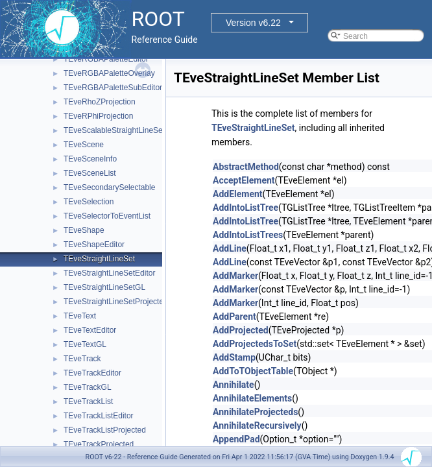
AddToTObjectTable (253, 371)
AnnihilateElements (252, 398)
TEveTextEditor (90, 330)
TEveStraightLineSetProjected (116, 301)
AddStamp (234, 357)
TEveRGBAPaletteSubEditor (113, 87)
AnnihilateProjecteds (255, 412)
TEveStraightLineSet (99, 258)
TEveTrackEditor (92, 372)
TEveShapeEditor (94, 244)
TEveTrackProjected (99, 444)
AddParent (234, 316)
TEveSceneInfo (90, 158)
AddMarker (235, 275)
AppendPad (236, 439)
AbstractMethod (246, 167)
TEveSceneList (90, 173)
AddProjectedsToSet (254, 344)
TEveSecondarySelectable (109, 187)
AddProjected (241, 330)
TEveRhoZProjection (100, 101)
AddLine (229, 248)
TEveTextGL (85, 344)
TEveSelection (89, 201)
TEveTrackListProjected (105, 430)
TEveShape (84, 230)
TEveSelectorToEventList (107, 216)
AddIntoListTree (245, 207)
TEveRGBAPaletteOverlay (109, 73)
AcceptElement (244, 180)
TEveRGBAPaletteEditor (106, 59)
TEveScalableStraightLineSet (114, 130)
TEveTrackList (88, 401)
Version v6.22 (253, 23)
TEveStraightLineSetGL (104, 287)
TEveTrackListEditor (99, 415)
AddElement (238, 194)
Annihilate (233, 384)
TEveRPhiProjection (98, 116)
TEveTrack (82, 358)
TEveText (80, 315)
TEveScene (84, 144)
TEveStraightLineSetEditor (109, 273)
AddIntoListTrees (248, 235)
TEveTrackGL (88, 387)
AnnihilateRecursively (257, 425)
